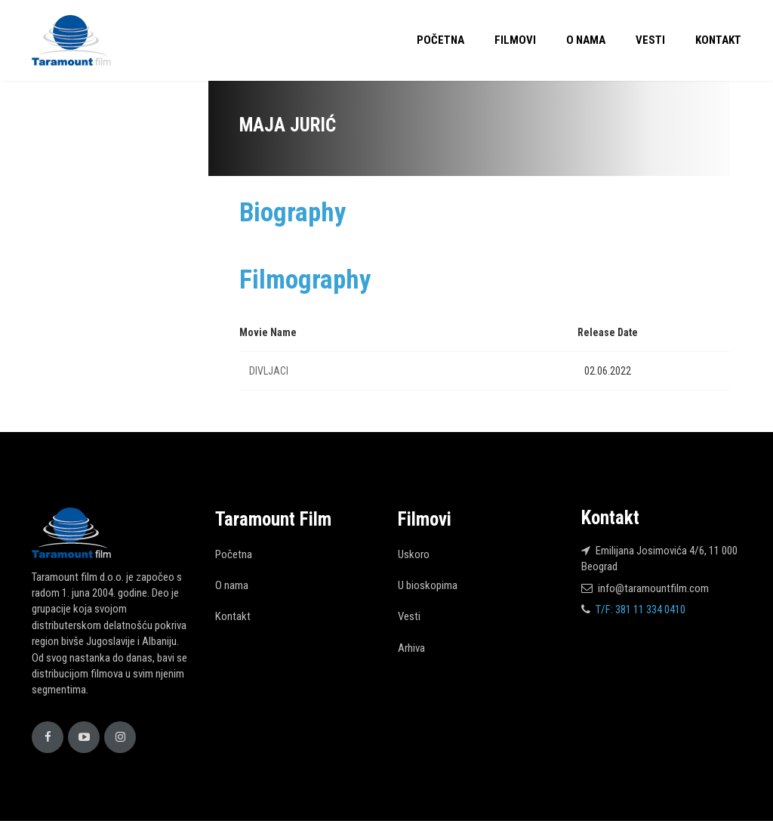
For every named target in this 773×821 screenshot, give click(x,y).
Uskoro (414, 554)
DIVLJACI (268, 371)
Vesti (650, 40)
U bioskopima (427, 585)
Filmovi (515, 40)
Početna (440, 40)
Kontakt (718, 40)
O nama (585, 40)
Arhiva (411, 648)
